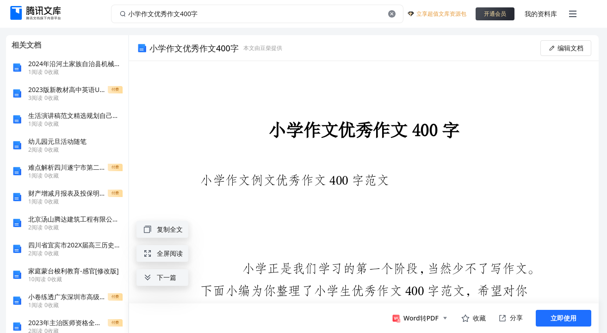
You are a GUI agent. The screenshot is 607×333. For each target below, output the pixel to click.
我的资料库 (541, 13)
